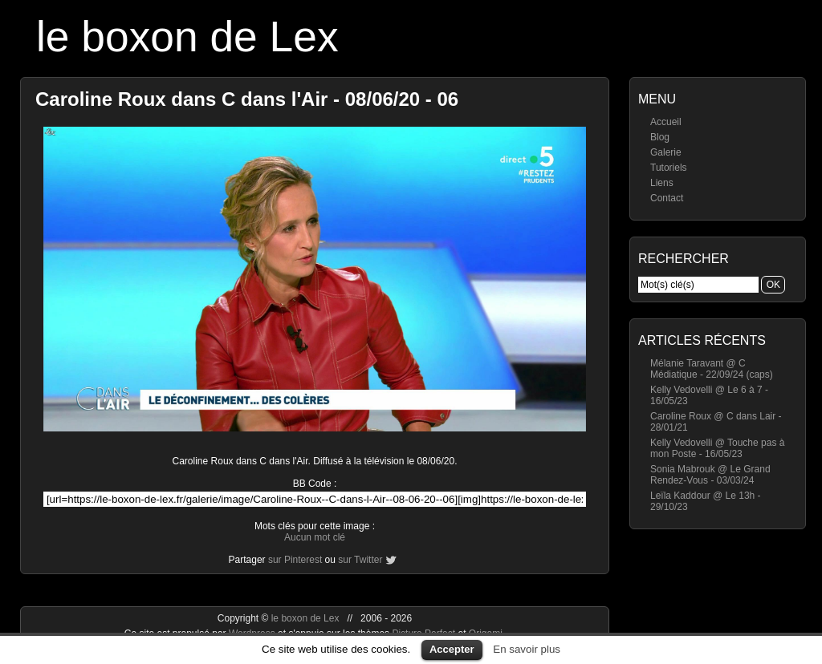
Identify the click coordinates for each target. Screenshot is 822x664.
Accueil (666, 122)
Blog (659, 137)
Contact (666, 198)
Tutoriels (668, 167)
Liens (661, 182)
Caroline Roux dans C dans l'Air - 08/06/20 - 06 (246, 99)
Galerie (666, 152)
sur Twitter (360, 559)
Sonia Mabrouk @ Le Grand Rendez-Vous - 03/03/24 (710, 475)
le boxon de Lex (187, 36)
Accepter (451, 649)
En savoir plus (526, 649)
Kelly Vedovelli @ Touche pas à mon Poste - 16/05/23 (717, 448)
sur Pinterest (295, 559)
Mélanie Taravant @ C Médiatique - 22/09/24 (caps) (711, 369)
